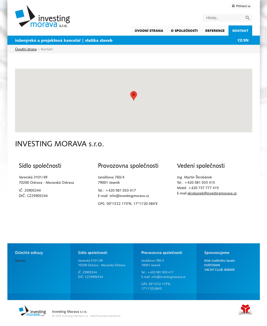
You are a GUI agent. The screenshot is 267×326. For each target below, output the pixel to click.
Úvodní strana (42, 16)
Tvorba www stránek (245, 309)
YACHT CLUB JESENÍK (219, 270)
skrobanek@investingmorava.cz (212, 193)
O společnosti (184, 31)
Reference (215, 31)
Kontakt (240, 31)
